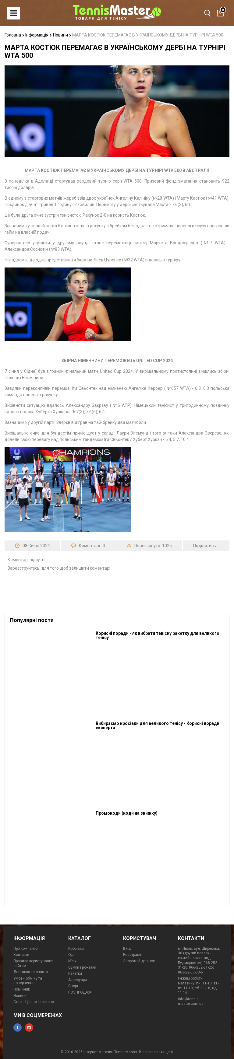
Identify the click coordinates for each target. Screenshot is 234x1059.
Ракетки (75, 973)
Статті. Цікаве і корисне (33, 1002)
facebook (17, 1027)
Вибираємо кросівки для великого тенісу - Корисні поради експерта (157, 725)
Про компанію (25, 948)
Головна (14, 35)
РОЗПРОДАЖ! (80, 992)
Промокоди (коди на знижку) (127, 813)
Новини (62, 35)
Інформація (38, 35)
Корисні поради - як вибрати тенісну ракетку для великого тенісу (157, 635)
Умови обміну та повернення (27, 980)
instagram (29, 1027)
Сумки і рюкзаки (82, 967)
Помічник (21, 989)
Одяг (72, 954)
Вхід (127, 948)
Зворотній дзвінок (139, 961)
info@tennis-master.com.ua (191, 1001)
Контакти (21, 954)
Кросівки (76, 948)
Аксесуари (77, 980)
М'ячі (72, 961)
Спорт (73, 986)
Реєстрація (132, 954)
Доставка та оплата (30, 972)
